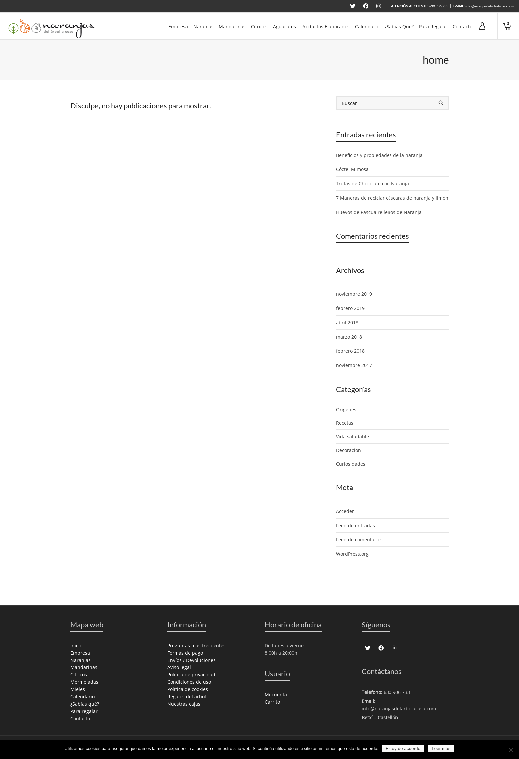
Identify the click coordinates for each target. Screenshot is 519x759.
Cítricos (78, 674)
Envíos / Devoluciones (191, 660)
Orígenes (346, 409)
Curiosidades (350, 464)
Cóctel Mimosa (352, 169)
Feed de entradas (355, 525)
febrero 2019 (350, 308)
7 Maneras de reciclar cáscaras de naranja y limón (392, 198)
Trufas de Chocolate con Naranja (372, 183)
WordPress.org (352, 554)
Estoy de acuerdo (403, 748)
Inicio (76, 645)
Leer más (441, 748)
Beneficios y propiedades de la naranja (379, 155)
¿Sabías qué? (84, 704)
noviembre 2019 (354, 294)
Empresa (80, 653)
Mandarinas (83, 667)
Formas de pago (185, 653)
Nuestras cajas (183, 704)
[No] (510, 749)
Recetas (344, 423)
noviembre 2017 (354, 365)
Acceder (345, 511)
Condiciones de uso (189, 682)
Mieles (77, 689)
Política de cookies (187, 689)
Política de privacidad (191, 674)
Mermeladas (84, 682)
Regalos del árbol (186, 696)
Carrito (272, 702)
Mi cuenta (276, 694)
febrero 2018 (350, 351)
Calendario (82, 696)
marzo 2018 (349, 337)
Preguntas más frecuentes (196, 645)
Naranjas (80, 660)
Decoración (348, 450)
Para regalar (84, 711)
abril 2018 (347, 322)
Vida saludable (352, 436)
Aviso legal (179, 667)
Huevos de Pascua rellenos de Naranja (379, 212)
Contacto (80, 718)
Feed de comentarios (359, 540)
